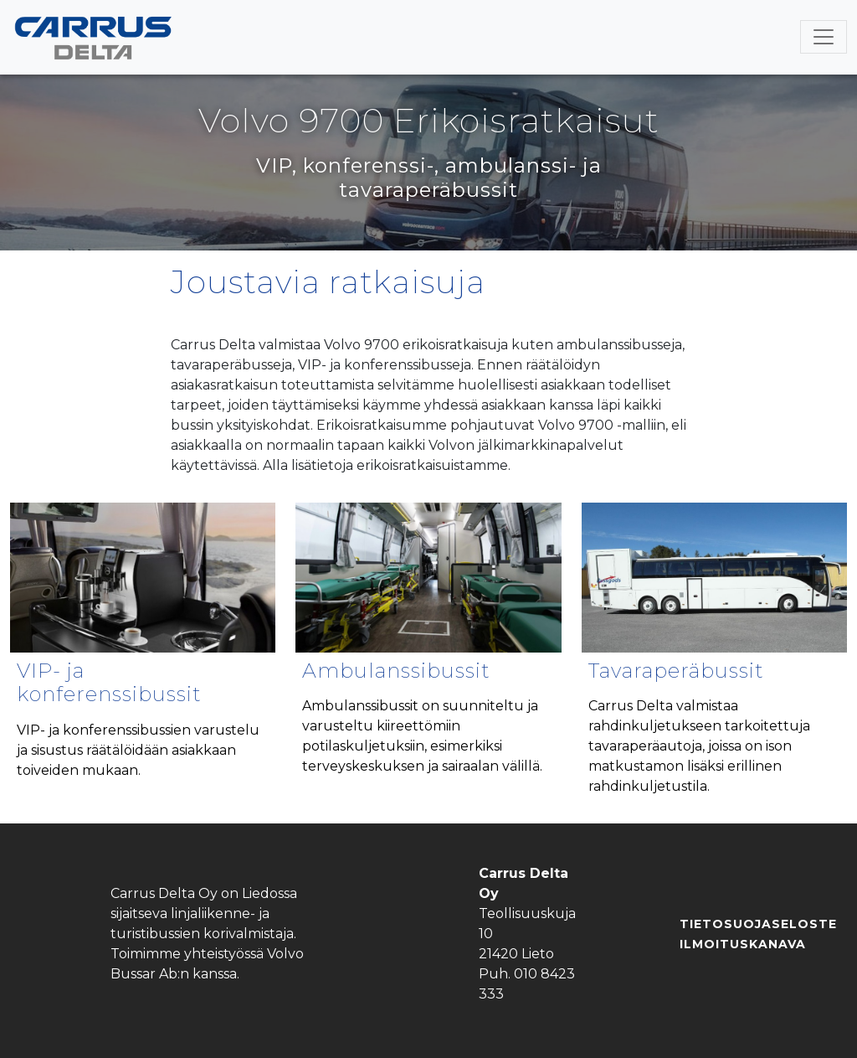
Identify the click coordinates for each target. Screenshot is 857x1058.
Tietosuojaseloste (758, 924)
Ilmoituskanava (743, 944)
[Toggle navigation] (823, 37)
